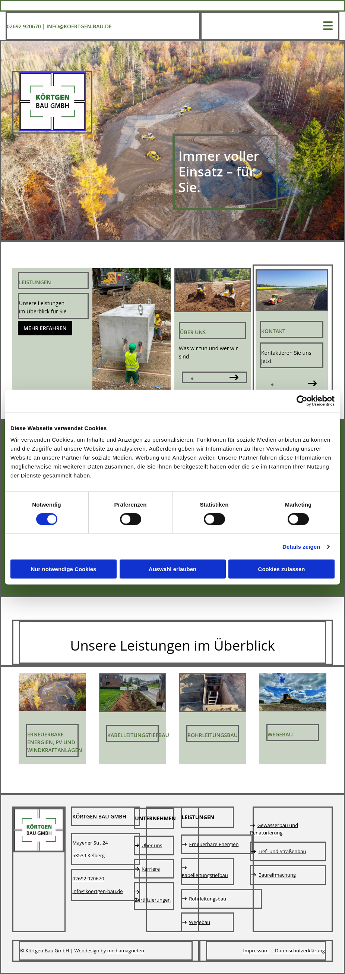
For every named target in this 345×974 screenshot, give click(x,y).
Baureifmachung (277, 874)
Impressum (256, 950)
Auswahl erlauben (172, 569)
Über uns (152, 845)
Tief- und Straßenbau (282, 851)
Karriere (151, 868)
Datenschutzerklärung (300, 950)
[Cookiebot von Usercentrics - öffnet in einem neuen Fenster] (302, 400)
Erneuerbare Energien (213, 844)
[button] (45, 328)
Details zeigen (301, 546)
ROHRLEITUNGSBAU (212, 735)
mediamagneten (125, 950)
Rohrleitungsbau (207, 898)
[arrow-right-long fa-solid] (234, 378)
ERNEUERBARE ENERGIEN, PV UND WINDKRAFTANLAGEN (54, 742)
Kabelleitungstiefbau (138, 735)
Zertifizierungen (153, 899)
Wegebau (280, 734)
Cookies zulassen (281, 569)
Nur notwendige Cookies (63, 569)
